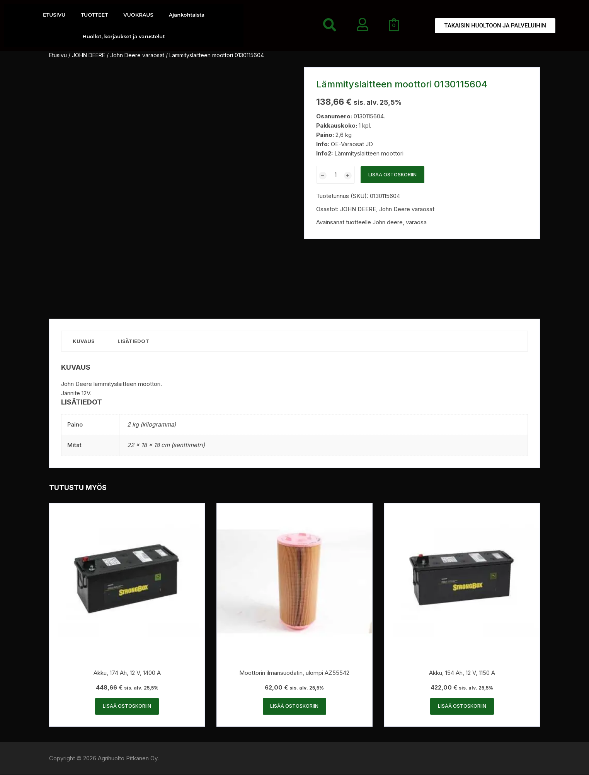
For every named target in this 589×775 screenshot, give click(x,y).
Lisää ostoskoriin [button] (127, 706)
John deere (388, 222)
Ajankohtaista (186, 15)
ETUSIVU (54, 15)
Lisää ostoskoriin (392, 175)
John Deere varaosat (137, 55)
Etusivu (58, 55)
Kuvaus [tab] (84, 341)
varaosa (416, 222)
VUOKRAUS (138, 15)
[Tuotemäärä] (335, 175)
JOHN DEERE (88, 55)
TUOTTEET (94, 15)
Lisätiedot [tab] (134, 341)
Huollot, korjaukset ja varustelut (123, 36)
